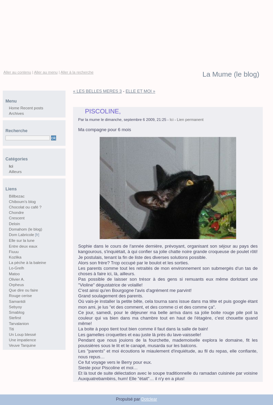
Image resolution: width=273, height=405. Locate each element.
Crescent (17, 218)
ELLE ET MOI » (140, 91)
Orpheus (16, 285)
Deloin (14, 224)
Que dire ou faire (23, 290)
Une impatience (22, 340)
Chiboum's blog (22, 202)
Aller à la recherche (77, 72)
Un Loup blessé (22, 334)
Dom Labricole (21, 235)
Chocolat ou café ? (25, 207)
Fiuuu (14, 252)
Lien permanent (190, 120)
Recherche (16, 130)
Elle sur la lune (21, 240)
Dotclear (149, 399)
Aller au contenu (17, 72)
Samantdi (17, 301)
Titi (11, 329)
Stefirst (15, 318)
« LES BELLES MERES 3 (97, 91)
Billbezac (17, 196)
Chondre (16, 213)
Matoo (14, 274)
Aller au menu (46, 72)
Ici (171, 120)
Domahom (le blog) (25, 229)
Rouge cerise (20, 296)
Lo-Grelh (16, 268)
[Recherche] (27, 138)
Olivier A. (17, 279)
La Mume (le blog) (230, 74)
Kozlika (15, 257)
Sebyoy (15, 307)
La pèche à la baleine (27, 263)
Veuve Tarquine (22, 345)
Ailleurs (15, 172)
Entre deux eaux (23, 246)
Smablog (16, 312)
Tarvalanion (19, 324)
